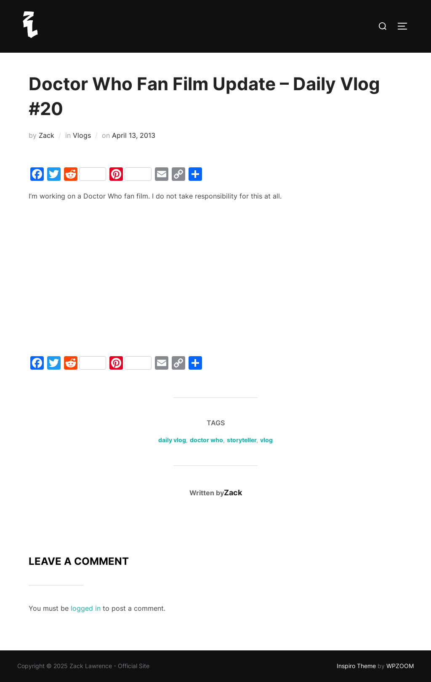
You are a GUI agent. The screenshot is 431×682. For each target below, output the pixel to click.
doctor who (206, 439)
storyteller (241, 439)
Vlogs (82, 135)
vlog (266, 439)
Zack (46, 135)
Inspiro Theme (356, 665)
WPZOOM (400, 665)
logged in (86, 608)
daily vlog (172, 439)
